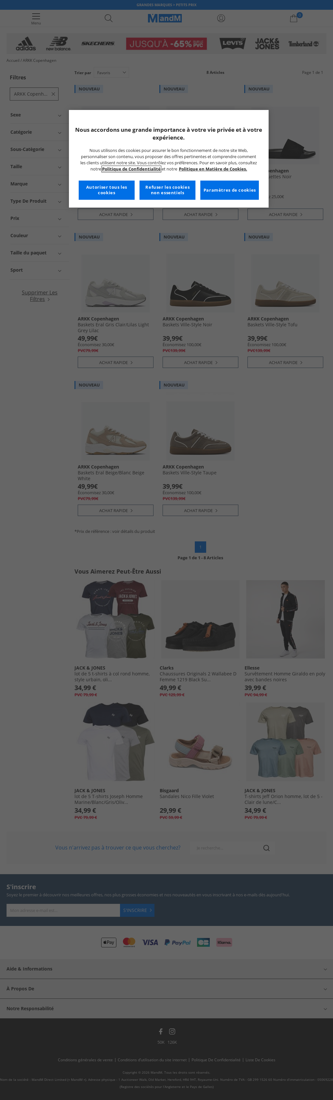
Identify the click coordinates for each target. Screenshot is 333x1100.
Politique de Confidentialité (131, 169)
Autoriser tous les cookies (106, 190)
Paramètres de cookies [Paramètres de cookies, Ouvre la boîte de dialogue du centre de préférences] (230, 190)
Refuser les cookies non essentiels (167, 190)
